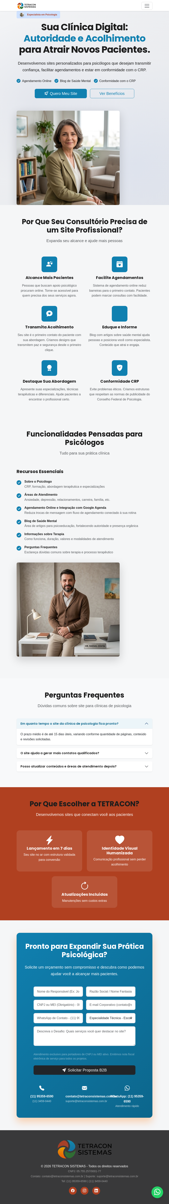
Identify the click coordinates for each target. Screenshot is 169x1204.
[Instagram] (84, 1191)
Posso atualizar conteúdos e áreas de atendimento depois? (68, 766)
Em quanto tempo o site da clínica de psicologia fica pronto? (69, 723)
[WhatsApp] (157, 1192)
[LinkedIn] (96, 1191)
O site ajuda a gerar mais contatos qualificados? (59, 753)
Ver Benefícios (112, 93)
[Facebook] (73, 1191)
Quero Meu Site (60, 93)
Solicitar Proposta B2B (84, 1070)
